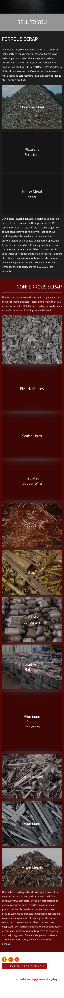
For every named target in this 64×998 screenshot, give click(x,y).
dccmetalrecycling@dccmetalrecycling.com (39, 979)
